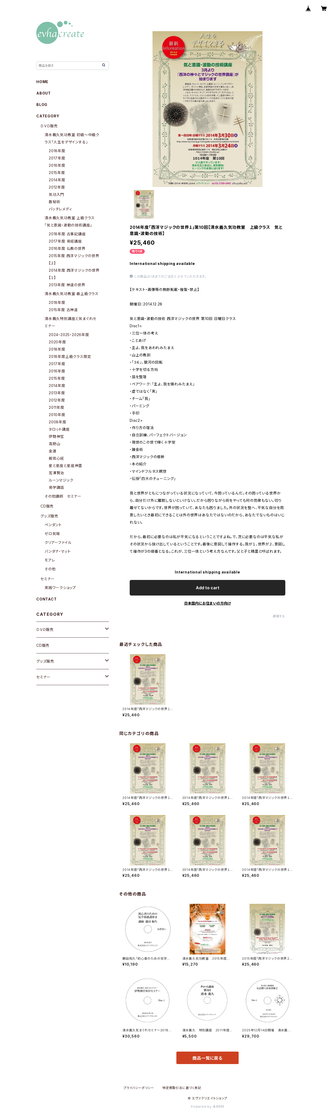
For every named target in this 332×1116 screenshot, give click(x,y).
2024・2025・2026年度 (69, 334)
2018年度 (57, 151)
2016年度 (57, 165)
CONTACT (46, 599)
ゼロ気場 (52, 533)
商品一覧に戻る (207, 1058)
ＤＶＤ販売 (49, 126)
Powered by (207, 1106)
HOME (42, 81)
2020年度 (57, 342)
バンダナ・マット (58, 551)
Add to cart (207, 587)
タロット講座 (59, 429)
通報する (279, 616)
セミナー (47, 579)
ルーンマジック (61, 480)
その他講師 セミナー (63, 496)
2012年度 (57, 187)
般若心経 (56, 458)
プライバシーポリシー (138, 1088)
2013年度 (57, 393)
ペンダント (53, 525)
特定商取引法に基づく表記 (181, 1088)
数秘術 (54, 201)
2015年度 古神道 (63, 310)
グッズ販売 (49, 516)
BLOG (41, 104)
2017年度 (57, 158)
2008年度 (57, 422)
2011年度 (56, 407)
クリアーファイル (58, 542)
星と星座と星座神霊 (65, 465)
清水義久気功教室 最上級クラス (72, 293)
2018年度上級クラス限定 (70, 356)
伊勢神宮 (56, 436)
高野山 (54, 444)
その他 (50, 569)
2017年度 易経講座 (65, 241)
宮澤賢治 (56, 473)
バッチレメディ (60, 209)
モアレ (50, 560)
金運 (53, 451)
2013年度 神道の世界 (67, 285)
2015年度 (57, 172)
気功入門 (56, 194)
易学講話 (56, 487)
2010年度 (57, 414)
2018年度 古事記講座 (67, 234)
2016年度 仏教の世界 (67, 248)
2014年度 (57, 180)
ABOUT (43, 93)
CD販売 (47, 506)
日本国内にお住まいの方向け (207, 603)
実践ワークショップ (60, 587)
